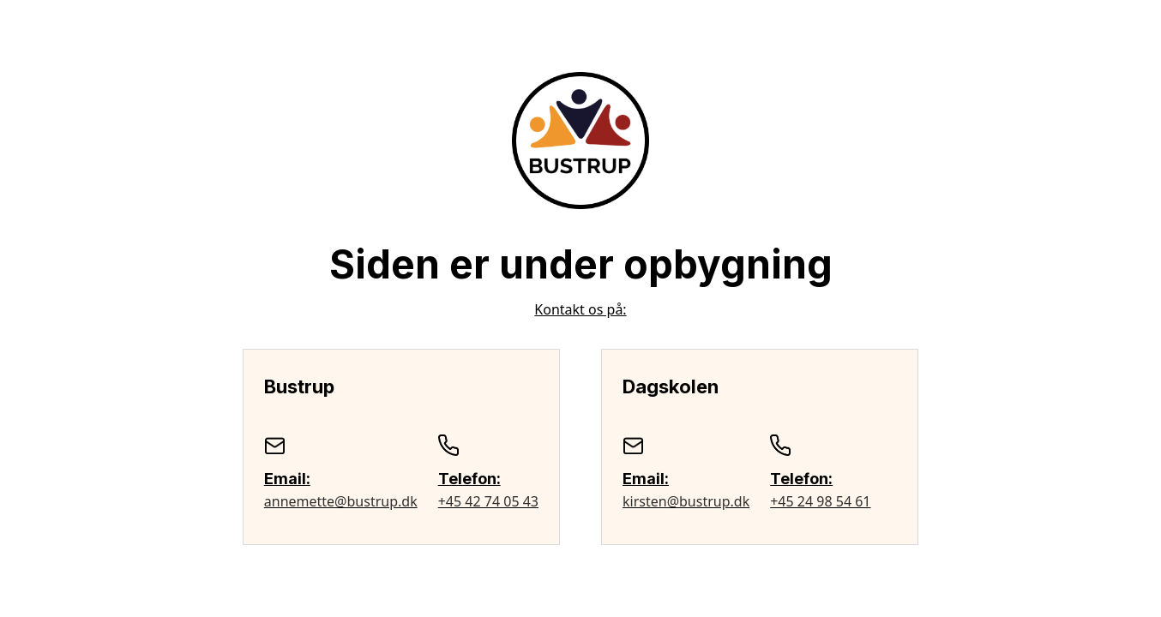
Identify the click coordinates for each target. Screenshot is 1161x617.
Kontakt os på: (580, 309)
